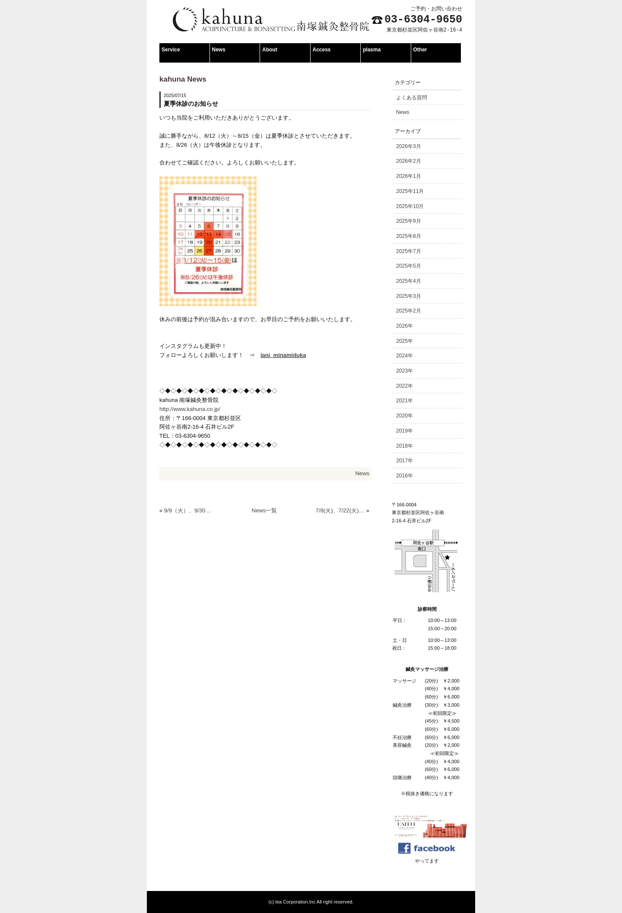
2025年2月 (408, 311)
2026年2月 (408, 161)
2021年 (404, 401)
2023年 (404, 371)
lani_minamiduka (283, 355)
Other (420, 50)
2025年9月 (408, 221)
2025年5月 (408, 266)
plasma (372, 50)
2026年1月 (408, 176)
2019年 (404, 431)
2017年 (404, 461)
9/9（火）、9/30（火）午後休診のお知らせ (188, 510)
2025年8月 (408, 236)
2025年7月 (408, 251)
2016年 (404, 476)
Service (171, 50)
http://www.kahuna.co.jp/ (189, 409)
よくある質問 (411, 98)
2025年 (404, 341)
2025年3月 (408, 296)
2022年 (404, 386)
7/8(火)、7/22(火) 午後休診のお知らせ (340, 510)
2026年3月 (408, 146)
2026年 (404, 326)
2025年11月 (410, 191)
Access (322, 50)
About (269, 50)
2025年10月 (410, 206)
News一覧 (264, 510)
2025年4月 (408, 281)
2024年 (404, 356)
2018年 (404, 446)
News (218, 50)
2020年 (404, 416)
